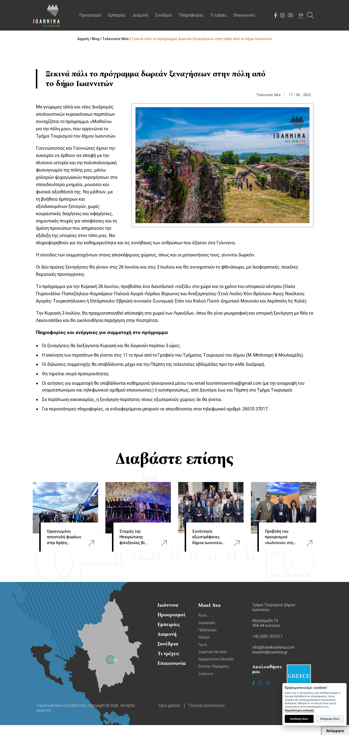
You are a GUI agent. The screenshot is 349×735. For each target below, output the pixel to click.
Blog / (97, 39)
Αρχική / (84, 39)
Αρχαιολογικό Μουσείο (216, 669)
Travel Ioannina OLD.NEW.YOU (47, 16)
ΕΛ (301, 16)
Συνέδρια (164, 16)
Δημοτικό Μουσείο (212, 662)
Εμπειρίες (118, 16)
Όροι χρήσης (169, 715)
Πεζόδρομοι (207, 640)
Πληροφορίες (192, 16)
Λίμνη (202, 654)
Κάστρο (204, 647)
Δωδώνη (205, 683)
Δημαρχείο (206, 632)
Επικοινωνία (245, 16)
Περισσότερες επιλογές (299, 710)
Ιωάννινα (168, 615)
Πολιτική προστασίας (207, 715)
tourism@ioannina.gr (269, 662)
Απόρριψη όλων (329, 718)
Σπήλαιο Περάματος (213, 676)
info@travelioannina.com (273, 657)
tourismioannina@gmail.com (242, 392)
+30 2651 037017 (267, 646)
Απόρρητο (335, 731)
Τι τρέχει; (219, 16)
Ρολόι (202, 625)
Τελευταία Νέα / (117, 39)
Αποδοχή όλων (299, 718)
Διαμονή (141, 16)
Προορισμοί (91, 16)
